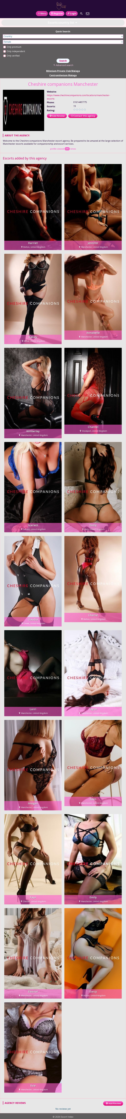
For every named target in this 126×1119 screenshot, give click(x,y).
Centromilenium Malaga (63, 75)
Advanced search (63, 65)
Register (56, 13)
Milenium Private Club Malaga (63, 70)
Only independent (14, 51)
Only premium (12, 46)
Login (71, 13)
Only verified (11, 55)
